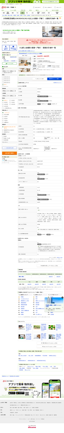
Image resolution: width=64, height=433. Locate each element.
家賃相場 (21, 369)
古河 (36, 306)
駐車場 (33, 407)
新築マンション (12, 410)
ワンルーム (6, 86)
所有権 (5, 136)
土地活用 (16, 412)
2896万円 (51, 276)
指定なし (6, 100)
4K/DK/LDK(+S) (7, 82)
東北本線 (22, 306)
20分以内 (6, 106)
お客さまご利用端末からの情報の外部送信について (26, 402)
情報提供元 (49, 402)
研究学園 (37, 304)
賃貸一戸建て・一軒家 (21, 407)
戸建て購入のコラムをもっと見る (49, 343)
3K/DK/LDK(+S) (7, 80)
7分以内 (13, 102)
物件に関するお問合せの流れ (41, 402)
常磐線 (22, 296)
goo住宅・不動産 (4, 402)
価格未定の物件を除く (8, 72)
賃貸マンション (28, 407)
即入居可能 (45, 355)
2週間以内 (6, 122)
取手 (36, 298)
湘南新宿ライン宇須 (25, 300)
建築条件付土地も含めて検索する (9, 127)
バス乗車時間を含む (8, 108)
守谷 (36, 310)
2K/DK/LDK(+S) (7, 78)
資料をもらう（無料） (54, 78)
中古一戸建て (45, 366)
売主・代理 (30, 355)
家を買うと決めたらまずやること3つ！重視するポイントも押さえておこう (29, 327)
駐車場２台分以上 (52, 355)
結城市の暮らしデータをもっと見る (50, 265)
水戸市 (51, 296)
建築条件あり (7, 132)
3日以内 (5, 118)
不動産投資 (37, 410)
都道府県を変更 (13, 57)
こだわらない (7, 112)
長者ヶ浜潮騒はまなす (40, 308)
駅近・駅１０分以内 (22, 355)
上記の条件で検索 (9, 153)
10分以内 (6, 104)
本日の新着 (6, 114)
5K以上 (5, 84)
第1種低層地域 (38, 355)
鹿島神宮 (37, 302)
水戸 (36, 312)
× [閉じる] (62, 297)
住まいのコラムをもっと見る (49, 346)
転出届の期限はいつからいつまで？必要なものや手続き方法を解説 (28, 337)
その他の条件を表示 (9, 147)
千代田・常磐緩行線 (25, 310)
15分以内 (13, 104)
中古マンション (31, 366)
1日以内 (5, 116)
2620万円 (37, 284)
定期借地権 (6, 140)
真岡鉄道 (22, 308)
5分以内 (5, 102)
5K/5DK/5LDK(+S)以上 (41, 360)
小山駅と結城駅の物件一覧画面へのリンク (26, 50)
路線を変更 (6, 60)
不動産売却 (12, 412)
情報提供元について (5, 376)
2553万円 (44, 284)
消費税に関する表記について (25, 405)
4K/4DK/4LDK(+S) (31, 360)
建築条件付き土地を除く (9, 130)
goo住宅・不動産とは (13, 402)
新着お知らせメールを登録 (13, 48)
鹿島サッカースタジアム (40, 300)
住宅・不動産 (35, 368)
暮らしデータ (27, 369)
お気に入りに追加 (39, 78)
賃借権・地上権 (7, 138)
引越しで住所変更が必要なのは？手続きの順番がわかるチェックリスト (43, 336)
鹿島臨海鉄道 (23, 302)
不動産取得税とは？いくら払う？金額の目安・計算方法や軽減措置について (43, 327)
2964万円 (29, 284)
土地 (51, 366)
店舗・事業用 (22, 368)
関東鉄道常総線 (24, 304)
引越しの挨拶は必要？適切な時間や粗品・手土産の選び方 (58, 337)
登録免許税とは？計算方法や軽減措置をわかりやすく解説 (58, 327)
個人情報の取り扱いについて (15, 405)
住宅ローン (42, 410)
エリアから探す (9, 63)
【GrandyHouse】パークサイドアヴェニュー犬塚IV (30, 53)
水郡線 (22, 314)
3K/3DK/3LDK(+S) (22, 360)
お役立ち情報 (3, 414)
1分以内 (13, 100)
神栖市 (51, 312)
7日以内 (5, 120)
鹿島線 (22, 312)
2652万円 (58, 276)
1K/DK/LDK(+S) (7, 77)
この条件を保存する (5, 48)
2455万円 (51, 284)
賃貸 (55, 366)
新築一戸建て (38, 366)
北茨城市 (52, 314)
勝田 (36, 296)
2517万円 (58, 284)
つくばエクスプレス (25, 298)
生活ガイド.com (59, 257)
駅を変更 (13, 60)
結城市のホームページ (57, 82)
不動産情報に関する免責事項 (14, 376)
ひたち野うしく (39, 314)
